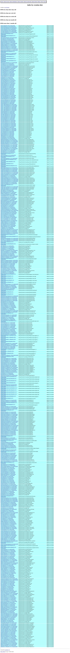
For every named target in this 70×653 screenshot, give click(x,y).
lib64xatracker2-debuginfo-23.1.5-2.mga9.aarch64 (9, 62)
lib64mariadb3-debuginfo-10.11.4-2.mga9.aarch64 (9, 167)
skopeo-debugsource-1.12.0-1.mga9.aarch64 (8, 585)
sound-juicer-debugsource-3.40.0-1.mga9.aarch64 (9, 630)
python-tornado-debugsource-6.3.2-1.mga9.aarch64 (9, 613)
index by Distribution (13, 1)
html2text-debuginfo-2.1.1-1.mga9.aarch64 (8, 553)
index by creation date (27, 1)
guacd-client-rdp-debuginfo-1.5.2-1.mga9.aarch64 (9, 270)
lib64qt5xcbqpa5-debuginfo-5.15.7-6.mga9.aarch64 (9, 415)
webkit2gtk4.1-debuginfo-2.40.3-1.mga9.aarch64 (9, 368)
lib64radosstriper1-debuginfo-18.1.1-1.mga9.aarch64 (9, 345)
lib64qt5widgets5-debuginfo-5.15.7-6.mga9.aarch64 (9, 414)
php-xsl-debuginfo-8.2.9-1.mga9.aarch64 (7, 131)
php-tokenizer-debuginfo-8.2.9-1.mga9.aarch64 (8, 128)
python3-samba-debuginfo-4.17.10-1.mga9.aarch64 (9, 146)
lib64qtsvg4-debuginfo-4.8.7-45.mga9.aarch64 (8, 432)
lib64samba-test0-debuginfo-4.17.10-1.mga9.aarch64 (9, 141)
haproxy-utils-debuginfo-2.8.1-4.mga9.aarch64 (8, 219)
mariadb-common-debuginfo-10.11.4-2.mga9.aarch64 (9, 172)
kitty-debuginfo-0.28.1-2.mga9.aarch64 (7, 510)
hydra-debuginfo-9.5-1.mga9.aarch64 (7, 518)
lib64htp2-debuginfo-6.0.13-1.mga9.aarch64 (8, 521)
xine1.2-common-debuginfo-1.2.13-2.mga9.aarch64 (9, 639)
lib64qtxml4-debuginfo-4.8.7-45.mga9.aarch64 (8, 434)
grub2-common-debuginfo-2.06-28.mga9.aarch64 (9, 37)
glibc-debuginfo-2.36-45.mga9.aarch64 (7, 190)
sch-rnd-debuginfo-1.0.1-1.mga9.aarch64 (7, 308)
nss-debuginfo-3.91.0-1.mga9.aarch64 (7, 227)
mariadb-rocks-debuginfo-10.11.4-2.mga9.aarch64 (9, 183)
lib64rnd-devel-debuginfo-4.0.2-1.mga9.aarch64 (8, 286)
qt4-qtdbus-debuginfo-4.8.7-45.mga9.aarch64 (8, 457)
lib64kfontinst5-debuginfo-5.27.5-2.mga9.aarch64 (9, 230)
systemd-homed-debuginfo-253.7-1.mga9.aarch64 (9, 198)
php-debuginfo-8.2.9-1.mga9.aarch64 (7, 77)
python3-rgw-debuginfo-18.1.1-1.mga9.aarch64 (8, 361)
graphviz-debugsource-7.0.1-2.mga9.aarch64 (8, 596)
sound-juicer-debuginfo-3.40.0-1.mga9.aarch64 (8, 629)
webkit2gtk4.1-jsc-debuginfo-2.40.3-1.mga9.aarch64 (9, 369)
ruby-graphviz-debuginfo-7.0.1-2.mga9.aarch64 (8, 628)
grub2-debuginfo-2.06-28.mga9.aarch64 (7, 38)
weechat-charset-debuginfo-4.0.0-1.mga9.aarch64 (9, 528)
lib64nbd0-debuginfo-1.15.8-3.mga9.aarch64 (8, 608)
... (0, 647)
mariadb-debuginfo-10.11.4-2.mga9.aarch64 (8, 175)
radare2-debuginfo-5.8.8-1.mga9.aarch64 (7, 253)
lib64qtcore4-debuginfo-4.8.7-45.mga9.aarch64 (8, 418)
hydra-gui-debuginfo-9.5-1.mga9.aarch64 (7, 520)
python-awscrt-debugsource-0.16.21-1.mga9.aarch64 (9, 593)
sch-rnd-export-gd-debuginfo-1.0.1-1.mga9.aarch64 (9, 311)
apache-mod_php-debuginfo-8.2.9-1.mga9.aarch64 (9, 67)
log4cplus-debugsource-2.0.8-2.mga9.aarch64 (8, 592)
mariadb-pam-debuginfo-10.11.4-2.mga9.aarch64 (9, 182)
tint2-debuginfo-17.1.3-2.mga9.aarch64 (7, 248)
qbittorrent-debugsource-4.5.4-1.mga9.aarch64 (8, 635)
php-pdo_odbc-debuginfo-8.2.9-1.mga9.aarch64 (8, 107)
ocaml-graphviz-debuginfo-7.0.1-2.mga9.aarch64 (9, 622)
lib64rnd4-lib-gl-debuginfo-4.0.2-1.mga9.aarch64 (9, 297)
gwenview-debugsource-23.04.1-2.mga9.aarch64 (8, 30)
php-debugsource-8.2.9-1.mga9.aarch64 (7, 78)
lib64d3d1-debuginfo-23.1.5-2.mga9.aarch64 (8, 42)
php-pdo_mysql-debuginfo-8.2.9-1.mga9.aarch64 (9, 106)
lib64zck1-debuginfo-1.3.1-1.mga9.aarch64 (8, 475)
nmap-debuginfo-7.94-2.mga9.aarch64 (7, 620)
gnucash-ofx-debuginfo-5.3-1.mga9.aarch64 (8, 473)
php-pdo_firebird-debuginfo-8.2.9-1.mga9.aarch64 (9, 105)
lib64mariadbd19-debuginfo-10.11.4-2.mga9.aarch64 (9, 168)
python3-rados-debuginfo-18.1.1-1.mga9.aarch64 (9, 359)
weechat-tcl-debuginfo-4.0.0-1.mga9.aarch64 (8, 537)
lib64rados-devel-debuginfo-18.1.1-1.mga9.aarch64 (9, 343)
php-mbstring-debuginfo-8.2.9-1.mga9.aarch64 (8, 95)
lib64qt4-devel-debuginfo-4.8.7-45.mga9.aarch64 (9, 384)
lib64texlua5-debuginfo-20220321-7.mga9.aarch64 (9, 262)
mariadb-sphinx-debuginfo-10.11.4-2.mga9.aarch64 (9, 187)
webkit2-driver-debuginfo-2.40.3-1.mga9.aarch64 (9, 365)
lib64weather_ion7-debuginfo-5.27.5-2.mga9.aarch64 (9, 239)
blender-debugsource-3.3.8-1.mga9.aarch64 (8, 558)
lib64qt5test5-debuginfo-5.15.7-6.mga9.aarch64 (8, 413)
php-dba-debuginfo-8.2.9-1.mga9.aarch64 (7, 76)
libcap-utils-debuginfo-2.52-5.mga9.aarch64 (8, 567)
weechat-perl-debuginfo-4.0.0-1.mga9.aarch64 (8, 534)
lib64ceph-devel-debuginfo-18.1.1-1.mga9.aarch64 (9, 332)
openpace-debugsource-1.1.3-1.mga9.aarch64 (8, 569)
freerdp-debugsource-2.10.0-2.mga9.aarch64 (8, 138)
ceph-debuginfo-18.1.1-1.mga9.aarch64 (7, 317)
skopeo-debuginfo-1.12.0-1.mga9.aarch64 (7, 584)
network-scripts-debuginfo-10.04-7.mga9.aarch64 (9, 27)
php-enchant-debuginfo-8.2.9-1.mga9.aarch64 (8, 80)
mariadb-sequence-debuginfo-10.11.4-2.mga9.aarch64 (9, 186)
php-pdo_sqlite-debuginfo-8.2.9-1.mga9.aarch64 (8, 110)
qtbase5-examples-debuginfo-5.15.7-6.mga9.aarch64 (9, 466)
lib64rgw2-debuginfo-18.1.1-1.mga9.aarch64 (8, 347)
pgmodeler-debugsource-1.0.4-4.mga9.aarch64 (8, 484)
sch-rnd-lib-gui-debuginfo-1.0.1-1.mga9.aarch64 (8, 316)
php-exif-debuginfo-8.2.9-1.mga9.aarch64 (7, 81)
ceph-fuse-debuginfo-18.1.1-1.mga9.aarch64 (8, 319)
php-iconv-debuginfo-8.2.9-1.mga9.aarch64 (8, 90)
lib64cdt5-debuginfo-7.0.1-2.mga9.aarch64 (8, 602)
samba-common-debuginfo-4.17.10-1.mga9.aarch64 (9, 148)
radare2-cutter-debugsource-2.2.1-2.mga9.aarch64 (9, 252)
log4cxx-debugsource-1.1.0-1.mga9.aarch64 (8, 263)
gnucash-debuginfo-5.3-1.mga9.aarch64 (7, 469)
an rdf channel (7, 7)
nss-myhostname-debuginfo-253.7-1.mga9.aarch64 (9, 194)
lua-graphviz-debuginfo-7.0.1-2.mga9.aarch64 (8, 617)
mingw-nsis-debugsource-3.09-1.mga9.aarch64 (8, 213)
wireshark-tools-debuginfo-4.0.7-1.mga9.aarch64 (9, 209)
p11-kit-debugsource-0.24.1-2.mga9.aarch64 (8, 571)
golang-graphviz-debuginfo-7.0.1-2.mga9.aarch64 (9, 594)
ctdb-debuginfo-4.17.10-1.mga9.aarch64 (7, 136)
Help (42, 1)
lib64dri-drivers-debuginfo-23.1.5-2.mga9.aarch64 (9, 43)
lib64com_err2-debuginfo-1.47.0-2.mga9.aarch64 (9, 644)
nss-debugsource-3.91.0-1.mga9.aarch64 (7, 228)
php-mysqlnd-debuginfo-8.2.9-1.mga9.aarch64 (8, 97)
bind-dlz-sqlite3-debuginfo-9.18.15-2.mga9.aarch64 (9, 500)
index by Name (34, 1)
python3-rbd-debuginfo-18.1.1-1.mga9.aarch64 (8, 360)
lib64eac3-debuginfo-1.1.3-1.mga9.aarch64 (8, 561)
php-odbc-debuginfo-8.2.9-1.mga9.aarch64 (8, 98)
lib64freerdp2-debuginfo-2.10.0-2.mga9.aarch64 (8, 139)
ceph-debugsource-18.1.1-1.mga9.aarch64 (7, 318)
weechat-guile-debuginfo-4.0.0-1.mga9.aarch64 (8, 531)
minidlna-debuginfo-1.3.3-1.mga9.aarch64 (7, 538)
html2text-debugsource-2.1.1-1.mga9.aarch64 (8, 554)
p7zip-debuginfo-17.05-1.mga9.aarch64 (7, 574)
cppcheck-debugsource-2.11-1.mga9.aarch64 (8, 550)
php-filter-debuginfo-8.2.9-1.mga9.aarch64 (8, 84)
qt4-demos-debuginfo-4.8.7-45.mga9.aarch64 (8, 445)
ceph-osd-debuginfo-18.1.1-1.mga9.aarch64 (8, 327)
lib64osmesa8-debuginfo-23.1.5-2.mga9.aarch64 (8, 53)
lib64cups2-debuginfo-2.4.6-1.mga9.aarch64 (8, 513)
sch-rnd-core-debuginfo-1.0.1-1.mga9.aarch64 (8, 306)
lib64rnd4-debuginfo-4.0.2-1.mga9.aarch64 (8, 288)
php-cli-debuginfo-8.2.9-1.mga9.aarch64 (7, 72)
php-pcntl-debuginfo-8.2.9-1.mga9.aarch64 (8, 102)
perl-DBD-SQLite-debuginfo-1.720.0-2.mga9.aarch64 (9, 355)
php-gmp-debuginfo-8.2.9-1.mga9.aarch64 (7, 89)
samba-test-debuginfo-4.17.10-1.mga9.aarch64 (8, 155)
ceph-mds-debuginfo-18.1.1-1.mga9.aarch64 (8, 322)
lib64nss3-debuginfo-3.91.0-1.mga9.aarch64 (8, 226)
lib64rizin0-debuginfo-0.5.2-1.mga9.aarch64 (8, 437)
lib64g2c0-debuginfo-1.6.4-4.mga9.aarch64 (8, 556)
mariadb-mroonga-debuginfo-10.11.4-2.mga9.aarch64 (9, 180)
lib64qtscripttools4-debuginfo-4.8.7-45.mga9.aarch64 (9, 430)
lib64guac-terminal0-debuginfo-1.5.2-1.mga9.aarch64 (9, 284)
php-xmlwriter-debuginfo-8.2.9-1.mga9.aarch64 (8, 130)
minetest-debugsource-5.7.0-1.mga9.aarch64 (8, 305)
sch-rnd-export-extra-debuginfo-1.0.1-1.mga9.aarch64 (9, 310)
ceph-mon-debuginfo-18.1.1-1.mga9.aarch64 (8, 326)
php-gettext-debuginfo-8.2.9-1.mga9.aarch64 (8, 88)
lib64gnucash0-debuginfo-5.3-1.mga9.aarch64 (8, 474)
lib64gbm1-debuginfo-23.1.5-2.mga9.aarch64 (8, 44)
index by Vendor (20, 1)
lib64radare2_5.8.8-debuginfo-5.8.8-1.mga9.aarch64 (9, 250)
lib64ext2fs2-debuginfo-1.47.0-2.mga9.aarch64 (8, 645)
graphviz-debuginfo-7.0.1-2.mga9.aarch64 (7, 595)
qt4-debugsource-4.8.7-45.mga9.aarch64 (7, 444)
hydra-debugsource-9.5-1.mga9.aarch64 (7, 519)
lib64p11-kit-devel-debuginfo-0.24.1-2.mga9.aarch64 (9, 562)
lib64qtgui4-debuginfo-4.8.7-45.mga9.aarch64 (8, 423)
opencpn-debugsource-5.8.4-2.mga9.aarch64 (8, 582)
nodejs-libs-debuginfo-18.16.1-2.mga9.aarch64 (8, 517)
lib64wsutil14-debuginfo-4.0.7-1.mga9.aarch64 (8, 203)
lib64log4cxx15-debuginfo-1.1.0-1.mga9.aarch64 (9, 257)
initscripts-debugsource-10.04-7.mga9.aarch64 (8, 26)
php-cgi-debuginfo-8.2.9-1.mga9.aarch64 (7, 71)
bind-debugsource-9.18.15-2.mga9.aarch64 (8, 494)
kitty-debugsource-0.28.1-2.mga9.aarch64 (7, 511)
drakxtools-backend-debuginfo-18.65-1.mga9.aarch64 (9, 210)
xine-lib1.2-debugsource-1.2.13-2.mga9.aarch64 (8, 638)
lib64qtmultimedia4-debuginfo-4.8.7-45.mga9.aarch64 (9, 425)
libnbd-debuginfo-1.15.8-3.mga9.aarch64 (7, 611)
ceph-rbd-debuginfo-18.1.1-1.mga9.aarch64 (8, 329)
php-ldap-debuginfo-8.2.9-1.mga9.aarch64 (7, 94)
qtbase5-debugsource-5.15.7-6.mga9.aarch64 (8, 465)
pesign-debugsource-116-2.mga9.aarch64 (7, 477)
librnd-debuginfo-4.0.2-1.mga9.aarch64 (7, 301)
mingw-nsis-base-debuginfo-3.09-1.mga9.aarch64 (9, 212)
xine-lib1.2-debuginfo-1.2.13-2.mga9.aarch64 (8, 637)
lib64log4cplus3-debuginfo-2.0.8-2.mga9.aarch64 (9, 591)
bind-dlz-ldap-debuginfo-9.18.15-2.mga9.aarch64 (9, 497)
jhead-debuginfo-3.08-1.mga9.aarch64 (7, 588)
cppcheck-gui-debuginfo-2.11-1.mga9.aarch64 (8, 551)
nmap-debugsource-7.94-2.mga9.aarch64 (7, 621)
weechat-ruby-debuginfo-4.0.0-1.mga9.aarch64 (8, 536)
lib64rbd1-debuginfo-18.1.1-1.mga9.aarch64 (8, 346)
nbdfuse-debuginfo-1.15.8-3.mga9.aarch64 (7, 618)
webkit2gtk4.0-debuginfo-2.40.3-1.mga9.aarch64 (9, 366)
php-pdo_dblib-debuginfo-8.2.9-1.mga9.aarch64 (8, 104)
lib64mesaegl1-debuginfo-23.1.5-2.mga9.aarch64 (9, 46)
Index (2, 1)
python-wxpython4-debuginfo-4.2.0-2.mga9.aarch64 (9, 540)
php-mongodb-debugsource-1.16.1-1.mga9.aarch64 (9, 560)
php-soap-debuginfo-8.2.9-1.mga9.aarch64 (7, 119)
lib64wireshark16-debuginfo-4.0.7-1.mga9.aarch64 (9, 201)
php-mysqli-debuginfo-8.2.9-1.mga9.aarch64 (8, 96)
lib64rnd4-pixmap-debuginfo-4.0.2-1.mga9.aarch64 (9, 300)
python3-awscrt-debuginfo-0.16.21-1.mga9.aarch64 (9, 614)
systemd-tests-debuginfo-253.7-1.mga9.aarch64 (8, 199)
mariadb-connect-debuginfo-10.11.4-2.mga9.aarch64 (9, 173)
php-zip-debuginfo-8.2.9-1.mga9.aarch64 (7, 132)
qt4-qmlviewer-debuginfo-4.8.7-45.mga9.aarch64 (9, 455)
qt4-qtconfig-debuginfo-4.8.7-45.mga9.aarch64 (8, 456)
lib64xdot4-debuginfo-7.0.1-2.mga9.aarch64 (8, 610)
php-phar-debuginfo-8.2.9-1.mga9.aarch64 (7, 112)
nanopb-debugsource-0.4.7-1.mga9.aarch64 (8, 264)
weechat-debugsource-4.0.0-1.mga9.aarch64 (8, 530)
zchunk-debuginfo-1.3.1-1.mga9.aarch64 (7, 491)
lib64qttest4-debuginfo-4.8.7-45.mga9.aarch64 (8, 433)
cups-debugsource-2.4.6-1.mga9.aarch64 (7, 508)
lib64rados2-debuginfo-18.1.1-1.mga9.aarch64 (8, 344)
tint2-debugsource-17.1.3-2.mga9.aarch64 (7, 249)
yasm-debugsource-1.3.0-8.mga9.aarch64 (7, 587)
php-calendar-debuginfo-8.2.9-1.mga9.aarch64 (8, 70)
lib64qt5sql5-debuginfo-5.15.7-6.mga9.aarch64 (8, 412)
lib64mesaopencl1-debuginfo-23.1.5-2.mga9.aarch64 (9, 48)
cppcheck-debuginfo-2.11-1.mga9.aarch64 (7, 549)
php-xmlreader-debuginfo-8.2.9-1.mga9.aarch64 (8, 129)
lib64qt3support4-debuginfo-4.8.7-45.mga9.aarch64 (9, 375)
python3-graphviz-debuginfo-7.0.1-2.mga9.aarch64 (9, 626)
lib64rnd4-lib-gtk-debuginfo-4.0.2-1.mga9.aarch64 (9, 298)
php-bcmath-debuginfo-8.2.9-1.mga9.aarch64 (8, 68)
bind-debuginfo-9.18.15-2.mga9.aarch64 (7, 493)
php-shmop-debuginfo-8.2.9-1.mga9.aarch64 (8, 116)
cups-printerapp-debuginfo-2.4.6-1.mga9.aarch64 (9, 509)
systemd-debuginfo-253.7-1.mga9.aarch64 (7, 195)
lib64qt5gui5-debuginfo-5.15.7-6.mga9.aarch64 (8, 406)
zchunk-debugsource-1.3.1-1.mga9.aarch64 (8, 492)
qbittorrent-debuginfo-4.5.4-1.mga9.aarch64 (8, 634)
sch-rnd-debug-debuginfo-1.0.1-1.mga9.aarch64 (8, 307)
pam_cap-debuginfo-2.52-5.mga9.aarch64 (7, 583)
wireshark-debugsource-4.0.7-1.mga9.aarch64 (8, 208)
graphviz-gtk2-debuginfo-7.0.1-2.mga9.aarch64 (8, 600)
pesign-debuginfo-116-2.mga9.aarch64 (7, 476)
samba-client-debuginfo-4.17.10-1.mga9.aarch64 (8, 147)
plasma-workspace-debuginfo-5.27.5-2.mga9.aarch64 (9, 240)
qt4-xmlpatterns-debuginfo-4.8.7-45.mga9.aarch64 (9, 459)
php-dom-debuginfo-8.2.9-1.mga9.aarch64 (7, 79)
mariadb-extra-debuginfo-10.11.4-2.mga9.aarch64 (9, 177)
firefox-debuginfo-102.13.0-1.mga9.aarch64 (8, 224)
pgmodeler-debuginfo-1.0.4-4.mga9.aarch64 (8, 483)
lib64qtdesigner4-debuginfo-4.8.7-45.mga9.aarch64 (9, 422)
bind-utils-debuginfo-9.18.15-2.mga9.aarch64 (8, 502)
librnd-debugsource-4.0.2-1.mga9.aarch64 (7, 302)
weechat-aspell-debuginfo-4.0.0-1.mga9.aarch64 (8, 527)
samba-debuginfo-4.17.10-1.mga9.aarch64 (7, 150)
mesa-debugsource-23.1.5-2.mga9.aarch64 (7, 64)
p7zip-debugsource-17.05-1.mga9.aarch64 (7, 575)
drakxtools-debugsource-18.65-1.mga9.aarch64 (8, 211)
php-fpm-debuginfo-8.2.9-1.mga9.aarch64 (7, 85)
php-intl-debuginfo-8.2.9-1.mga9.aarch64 (7, 93)
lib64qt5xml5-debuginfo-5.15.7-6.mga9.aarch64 (8, 416)
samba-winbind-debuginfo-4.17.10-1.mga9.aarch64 (9, 158)
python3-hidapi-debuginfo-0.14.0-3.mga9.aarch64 (9, 487)
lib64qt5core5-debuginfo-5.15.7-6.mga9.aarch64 (8, 400)
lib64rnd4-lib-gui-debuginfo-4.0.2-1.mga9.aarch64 (9, 299)
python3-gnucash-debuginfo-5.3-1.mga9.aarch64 (8, 486)
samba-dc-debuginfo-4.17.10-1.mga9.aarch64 (8, 149)
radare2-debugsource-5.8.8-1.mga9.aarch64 (8, 254)
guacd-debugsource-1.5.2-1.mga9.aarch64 (7, 272)
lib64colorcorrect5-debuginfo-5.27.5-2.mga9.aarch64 (9, 229)
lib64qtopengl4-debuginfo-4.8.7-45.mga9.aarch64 (9, 427)
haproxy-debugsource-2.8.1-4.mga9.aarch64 (8, 216)
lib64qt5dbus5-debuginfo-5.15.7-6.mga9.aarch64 (9, 401)
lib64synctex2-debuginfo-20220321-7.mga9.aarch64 (9, 261)
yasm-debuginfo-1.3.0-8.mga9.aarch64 (7, 586)
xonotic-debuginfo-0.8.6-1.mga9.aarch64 (7, 576)
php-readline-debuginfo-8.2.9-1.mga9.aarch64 (8, 114)
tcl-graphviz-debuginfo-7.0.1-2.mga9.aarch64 (8, 631)
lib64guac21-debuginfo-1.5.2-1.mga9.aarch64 (8, 285)
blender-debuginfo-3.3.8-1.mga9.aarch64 (7, 557)
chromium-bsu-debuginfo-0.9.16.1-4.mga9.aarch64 (9, 578)
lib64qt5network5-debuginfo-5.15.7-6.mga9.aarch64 (9, 407)
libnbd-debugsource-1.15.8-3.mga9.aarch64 (8, 612)
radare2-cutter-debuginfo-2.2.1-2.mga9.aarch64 (8, 251)
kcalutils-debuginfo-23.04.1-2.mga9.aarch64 (8, 330)
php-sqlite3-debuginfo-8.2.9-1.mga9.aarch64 (8, 122)
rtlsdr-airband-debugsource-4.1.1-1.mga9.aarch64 (9, 490)
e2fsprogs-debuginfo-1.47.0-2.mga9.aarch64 (8, 640)
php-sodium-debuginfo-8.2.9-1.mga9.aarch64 (8, 121)
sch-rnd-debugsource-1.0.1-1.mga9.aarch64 (8, 309)
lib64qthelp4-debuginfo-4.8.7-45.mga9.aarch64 (8, 424)
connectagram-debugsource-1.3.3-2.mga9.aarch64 (9, 504)
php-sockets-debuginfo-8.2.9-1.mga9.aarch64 (8, 120)
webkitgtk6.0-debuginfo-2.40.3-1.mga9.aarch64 (8, 370)
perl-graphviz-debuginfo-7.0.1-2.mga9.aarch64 (8, 625)
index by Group (6, 1)
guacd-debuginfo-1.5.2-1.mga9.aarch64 (7, 271)
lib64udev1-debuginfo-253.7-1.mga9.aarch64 (8, 193)
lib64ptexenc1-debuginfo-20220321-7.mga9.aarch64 (9, 260)
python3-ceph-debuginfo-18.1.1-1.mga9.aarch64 (8, 358)
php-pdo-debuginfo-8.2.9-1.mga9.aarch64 (7, 103)
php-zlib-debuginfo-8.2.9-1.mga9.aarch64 (7, 133)
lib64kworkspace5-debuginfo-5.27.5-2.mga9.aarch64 (9, 233)
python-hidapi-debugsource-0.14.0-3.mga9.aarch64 (9, 485)
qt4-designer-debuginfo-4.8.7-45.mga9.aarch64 (8, 446)
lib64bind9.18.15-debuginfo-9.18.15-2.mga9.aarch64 (9, 512)
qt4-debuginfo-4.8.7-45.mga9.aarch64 (7, 443)
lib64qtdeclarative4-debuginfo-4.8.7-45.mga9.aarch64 (9, 421)
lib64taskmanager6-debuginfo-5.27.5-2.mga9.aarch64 (9, 238)
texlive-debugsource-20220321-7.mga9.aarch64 (8, 269)
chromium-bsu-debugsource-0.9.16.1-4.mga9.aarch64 (9, 579)
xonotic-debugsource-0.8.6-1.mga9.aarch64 (8, 577)
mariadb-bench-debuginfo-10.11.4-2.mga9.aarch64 (9, 169)
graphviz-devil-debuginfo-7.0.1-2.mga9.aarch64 (8, 597)
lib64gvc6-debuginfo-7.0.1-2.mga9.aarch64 (8, 604)
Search (45, 1)
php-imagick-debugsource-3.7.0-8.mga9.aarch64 (8, 523)
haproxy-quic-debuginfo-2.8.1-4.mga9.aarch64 (8, 218)
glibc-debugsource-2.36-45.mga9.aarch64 (7, 191)
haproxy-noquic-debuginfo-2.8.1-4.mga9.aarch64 (9, 217)
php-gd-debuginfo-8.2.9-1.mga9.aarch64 (7, 87)
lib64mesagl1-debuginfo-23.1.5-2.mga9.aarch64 (8, 47)
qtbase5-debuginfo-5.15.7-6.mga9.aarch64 (7, 464)
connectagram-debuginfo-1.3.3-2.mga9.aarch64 (8, 503)
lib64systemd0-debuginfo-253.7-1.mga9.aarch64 (8, 192)
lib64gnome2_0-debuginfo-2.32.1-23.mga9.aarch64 (9, 646)
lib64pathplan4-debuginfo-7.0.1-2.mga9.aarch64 (8, 609)
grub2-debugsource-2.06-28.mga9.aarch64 (7, 39)
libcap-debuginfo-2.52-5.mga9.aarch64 (7, 565)
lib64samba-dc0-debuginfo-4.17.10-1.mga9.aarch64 (9, 140)
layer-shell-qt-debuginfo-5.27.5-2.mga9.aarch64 (8, 31)
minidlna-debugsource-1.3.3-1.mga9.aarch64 (8, 539)
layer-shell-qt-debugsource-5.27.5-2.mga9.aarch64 (9, 32)
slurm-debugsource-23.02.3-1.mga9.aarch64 (8, 482)
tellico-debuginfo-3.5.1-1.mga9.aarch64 (7, 245)
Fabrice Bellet (2, 651)
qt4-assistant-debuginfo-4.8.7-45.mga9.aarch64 (8, 442)
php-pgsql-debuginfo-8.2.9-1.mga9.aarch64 (8, 111)
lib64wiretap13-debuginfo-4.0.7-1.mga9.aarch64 (8, 202)
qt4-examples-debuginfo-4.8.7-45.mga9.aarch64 (8, 449)
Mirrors (39, 1)
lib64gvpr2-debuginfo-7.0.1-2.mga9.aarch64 (8, 605)
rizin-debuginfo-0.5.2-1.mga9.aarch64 (7, 478)
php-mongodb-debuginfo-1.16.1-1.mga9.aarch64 (8, 559)
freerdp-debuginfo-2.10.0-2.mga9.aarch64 (7, 137)
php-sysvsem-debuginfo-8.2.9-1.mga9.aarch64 (8, 124)
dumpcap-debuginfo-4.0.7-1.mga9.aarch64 (7, 200)
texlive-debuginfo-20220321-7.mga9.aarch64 (8, 268)
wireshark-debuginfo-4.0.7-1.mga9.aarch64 (8, 207)
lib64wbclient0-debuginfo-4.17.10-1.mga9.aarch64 (9, 145)
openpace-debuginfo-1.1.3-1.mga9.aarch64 (8, 568)
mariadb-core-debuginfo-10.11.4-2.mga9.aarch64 (9, 174)
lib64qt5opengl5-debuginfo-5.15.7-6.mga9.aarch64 (9, 408)
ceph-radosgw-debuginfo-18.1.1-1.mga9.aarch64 (8, 328)
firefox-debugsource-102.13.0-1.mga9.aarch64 (8, 225)
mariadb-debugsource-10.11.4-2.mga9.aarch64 (8, 176)
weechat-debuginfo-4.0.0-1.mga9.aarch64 (7, 529)
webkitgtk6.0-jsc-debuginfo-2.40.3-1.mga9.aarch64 (9, 371)
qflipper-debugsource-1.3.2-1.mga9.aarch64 (8, 267)
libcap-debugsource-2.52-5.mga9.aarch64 (7, 566)
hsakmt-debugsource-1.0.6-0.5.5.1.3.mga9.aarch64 (9, 643)
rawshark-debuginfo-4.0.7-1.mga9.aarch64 (7, 204)
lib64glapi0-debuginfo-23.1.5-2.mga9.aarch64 (8, 45)
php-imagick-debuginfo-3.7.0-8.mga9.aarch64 (8, 522)
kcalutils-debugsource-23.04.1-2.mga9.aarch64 (8, 331)
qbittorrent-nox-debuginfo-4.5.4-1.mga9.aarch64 (8, 636)
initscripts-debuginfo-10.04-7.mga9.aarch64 (8, 25)
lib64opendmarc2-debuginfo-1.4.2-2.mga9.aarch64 (9, 220)
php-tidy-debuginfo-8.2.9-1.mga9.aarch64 (7, 127)
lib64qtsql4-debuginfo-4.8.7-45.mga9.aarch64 (8, 431)
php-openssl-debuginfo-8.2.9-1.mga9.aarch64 (8, 101)
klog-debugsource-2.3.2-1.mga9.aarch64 (7, 374)
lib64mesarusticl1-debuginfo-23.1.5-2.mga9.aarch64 (9, 50)
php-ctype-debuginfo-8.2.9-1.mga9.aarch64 (8, 73)
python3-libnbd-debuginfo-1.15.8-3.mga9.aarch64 (9, 627)
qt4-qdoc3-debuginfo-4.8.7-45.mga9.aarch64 (8, 454)
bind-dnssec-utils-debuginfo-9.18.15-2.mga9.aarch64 (9, 501)
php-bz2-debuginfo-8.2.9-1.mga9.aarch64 (7, 69)
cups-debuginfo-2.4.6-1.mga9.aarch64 (7, 506)
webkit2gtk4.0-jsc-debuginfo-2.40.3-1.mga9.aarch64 (9, 367)
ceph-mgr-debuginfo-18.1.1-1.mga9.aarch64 (8, 323)
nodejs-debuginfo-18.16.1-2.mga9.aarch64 (7, 514)
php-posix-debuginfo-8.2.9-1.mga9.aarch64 (8, 113)
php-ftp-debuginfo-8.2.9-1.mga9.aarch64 (7, 86)
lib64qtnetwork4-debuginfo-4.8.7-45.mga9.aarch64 (9, 426)
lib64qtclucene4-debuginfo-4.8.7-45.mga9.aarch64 (9, 417)
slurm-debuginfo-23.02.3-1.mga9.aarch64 (7, 481)
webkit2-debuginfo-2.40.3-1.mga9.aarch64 (8, 362)
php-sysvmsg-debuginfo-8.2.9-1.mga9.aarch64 (8, 123)
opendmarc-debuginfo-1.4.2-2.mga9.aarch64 (8, 221)
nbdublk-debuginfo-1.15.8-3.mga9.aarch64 (8, 619)
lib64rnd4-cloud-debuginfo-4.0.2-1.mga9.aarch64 (9, 287)
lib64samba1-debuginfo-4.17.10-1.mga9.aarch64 (8, 142)
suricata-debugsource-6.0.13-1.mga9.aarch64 (8, 526)
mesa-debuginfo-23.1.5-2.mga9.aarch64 (7, 63)
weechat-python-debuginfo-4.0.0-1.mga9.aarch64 (9, 535)
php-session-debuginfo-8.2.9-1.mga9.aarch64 (8, 115)
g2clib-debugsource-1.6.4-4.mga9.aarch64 (7, 552)
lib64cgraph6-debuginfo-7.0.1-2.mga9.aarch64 (8, 603)
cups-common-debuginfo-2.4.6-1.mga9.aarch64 (8, 505)
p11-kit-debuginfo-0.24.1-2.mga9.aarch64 (7, 570)
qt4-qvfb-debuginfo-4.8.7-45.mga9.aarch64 (8, 458)
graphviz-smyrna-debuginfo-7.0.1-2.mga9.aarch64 (9, 601)
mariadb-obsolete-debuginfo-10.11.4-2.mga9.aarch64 (9, 181)
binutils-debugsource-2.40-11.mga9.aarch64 (8, 468)
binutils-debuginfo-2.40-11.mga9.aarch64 (7, 467)
